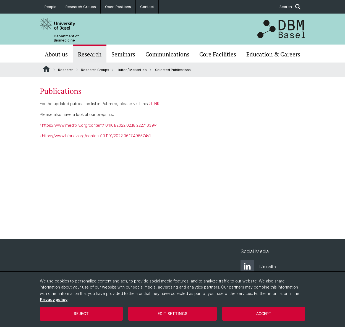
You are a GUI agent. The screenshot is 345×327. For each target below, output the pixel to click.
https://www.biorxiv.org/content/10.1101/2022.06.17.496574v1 (96, 135)
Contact (147, 6)
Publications (61, 91)
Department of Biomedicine (66, 38)
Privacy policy (53, 299)
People (50, 6)
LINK (155, 103)
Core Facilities (217, 54)
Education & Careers (273, 54)
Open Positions (118, 6)
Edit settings (172, 313)
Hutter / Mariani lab (132, 70)
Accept (263, 313)
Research (89, 54)
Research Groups (81, 6)
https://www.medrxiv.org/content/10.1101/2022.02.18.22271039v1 (100, 125)
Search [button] (289, 6)
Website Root (46, 69)
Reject (81, 313)
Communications (167, 54)
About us (56, 54)
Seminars (123, 54)
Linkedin (258, 266)
